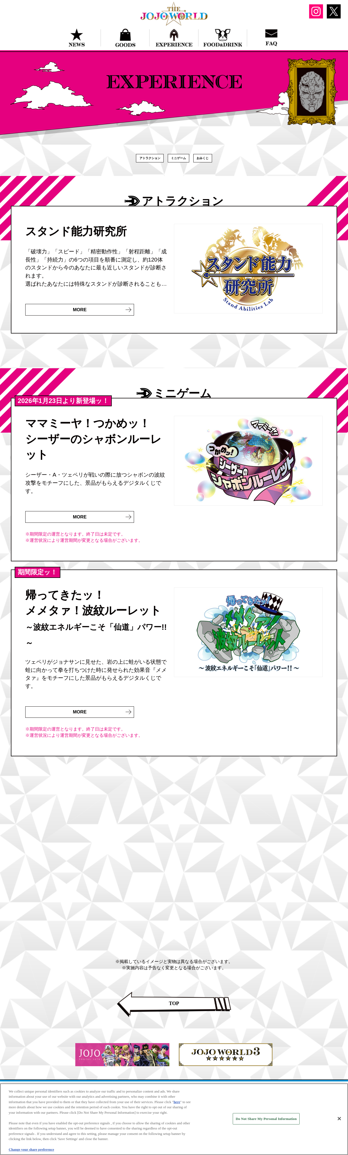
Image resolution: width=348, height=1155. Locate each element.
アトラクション (137, 160)
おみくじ (218, 160)
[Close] (339, 1119)
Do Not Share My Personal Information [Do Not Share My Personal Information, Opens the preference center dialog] (266, 1119)
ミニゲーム (181, 160)
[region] (174, 1119)
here (176, 1102)
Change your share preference (31, 1149)
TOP (174, 1015)
